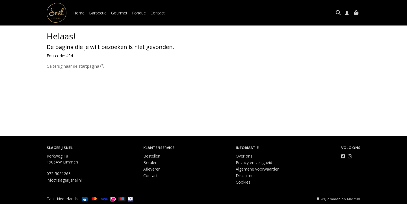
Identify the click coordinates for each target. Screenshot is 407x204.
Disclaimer (245, 175)
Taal (51, 198)
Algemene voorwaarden (258, 169)
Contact (157, 13)
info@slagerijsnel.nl (64, 180)
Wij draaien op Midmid (338, 199)
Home (79, 13)
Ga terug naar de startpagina (75, 66)
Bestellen (151, 156)
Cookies (243, 182)
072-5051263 (59, 173)
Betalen (150, 162)
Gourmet (119, 13)
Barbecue (98, 13)
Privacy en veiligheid (254, 162)
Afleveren (152, 169)
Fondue (139, 13)
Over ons (244, 156)
